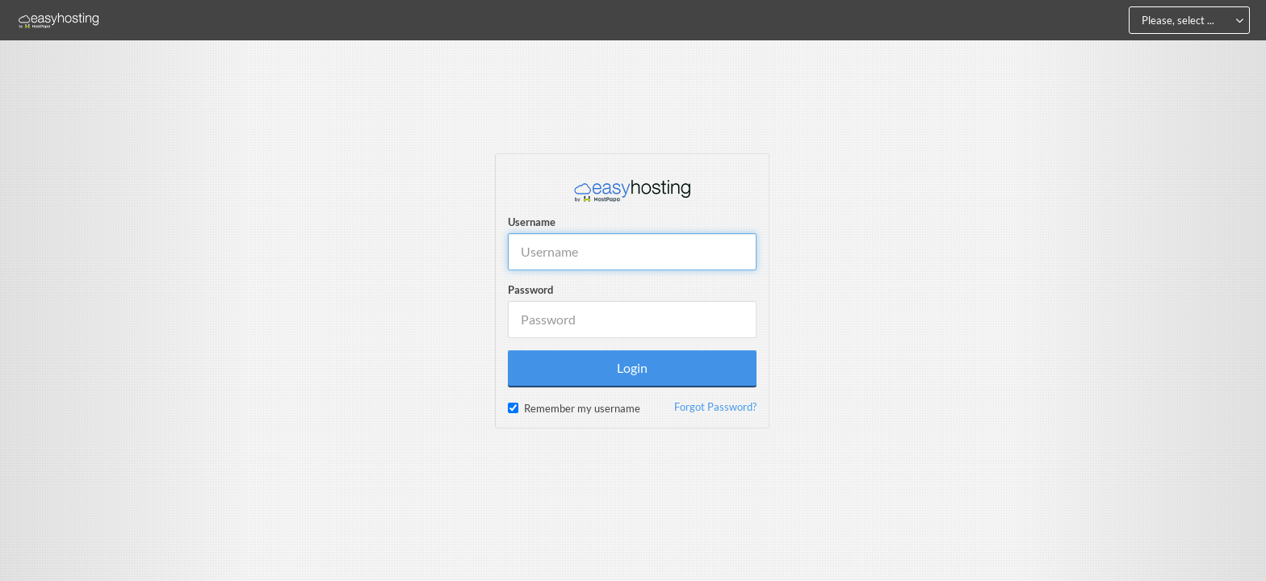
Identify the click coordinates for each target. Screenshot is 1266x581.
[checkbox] (513, 408)
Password (530, 289)
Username (531, 221)
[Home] (58, 20)
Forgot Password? (715, 406)
